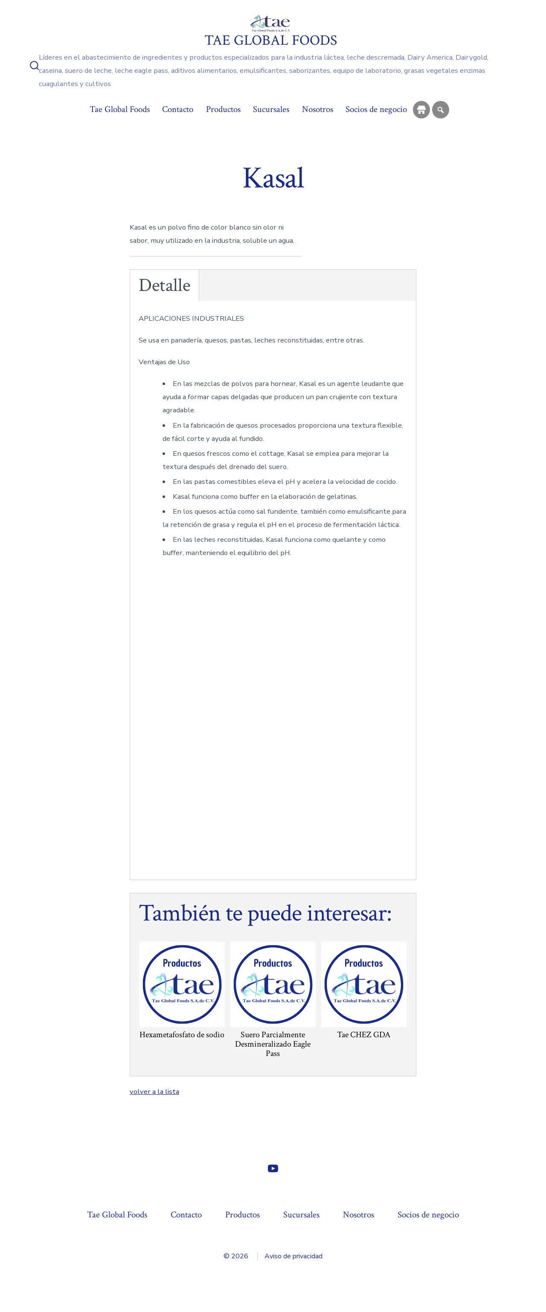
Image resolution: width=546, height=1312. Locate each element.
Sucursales (271, 109)
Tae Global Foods (120, 109)
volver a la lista (154, 1091)
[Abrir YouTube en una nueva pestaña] (273, 1168)
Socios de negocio (376, 109)
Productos (223, 109)
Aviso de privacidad (293, 1256)
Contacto (177, 109)
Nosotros (317, 109)
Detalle (164, 285)
